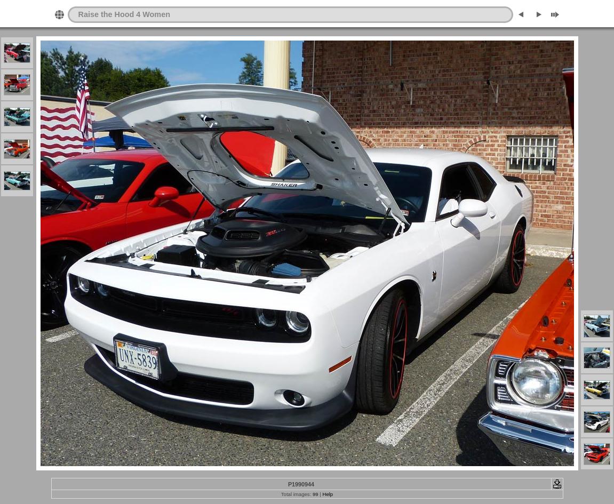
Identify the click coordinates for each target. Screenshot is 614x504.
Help (327, 494)
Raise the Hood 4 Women (124, 14)
